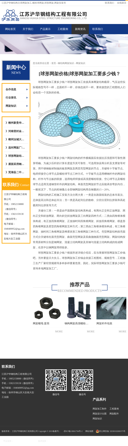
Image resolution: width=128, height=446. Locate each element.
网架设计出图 (100, 413)
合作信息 (11, 89)
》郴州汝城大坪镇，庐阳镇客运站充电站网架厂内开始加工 (16, 139)
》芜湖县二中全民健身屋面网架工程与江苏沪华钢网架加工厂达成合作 (16, 172)
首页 (53, 63)
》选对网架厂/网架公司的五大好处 (16, 147)
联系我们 (109, 3)
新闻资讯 (80, 29)
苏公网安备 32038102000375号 (110, 431)
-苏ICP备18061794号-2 (73, 431)
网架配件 (114, 413)
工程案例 (62, 29)
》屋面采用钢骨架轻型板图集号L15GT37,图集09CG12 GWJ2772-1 (16, 164)
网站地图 (89, 431)
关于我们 (28, 29)
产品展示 (45, 29)
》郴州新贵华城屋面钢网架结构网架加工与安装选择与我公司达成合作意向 (16, 122)
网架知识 (11, 105)
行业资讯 (11, 97)
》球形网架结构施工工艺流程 (16, 155)
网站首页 (10, 29)
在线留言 (121, 3)
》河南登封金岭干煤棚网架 (16, 131)
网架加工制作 (100, 409)
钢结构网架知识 (66, 63)
